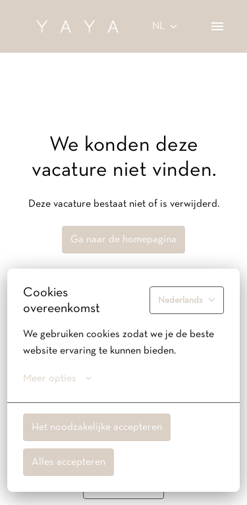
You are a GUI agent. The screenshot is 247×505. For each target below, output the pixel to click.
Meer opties (57, 378)
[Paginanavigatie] (217, 26)
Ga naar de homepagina (123, 239)
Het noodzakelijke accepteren (97, 427)
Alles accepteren (68, 462)
